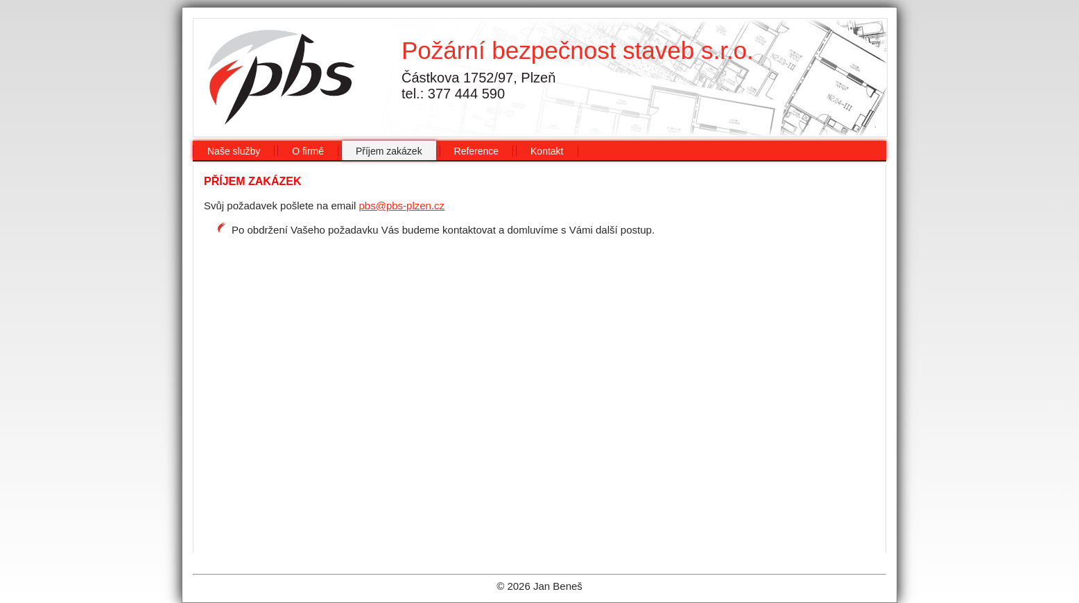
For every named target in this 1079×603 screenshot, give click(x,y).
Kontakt (546, 151)
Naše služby (233, 151)
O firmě (308, 151)
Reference (476, 151)
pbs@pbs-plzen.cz (401, 205)
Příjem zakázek (389, 151)
